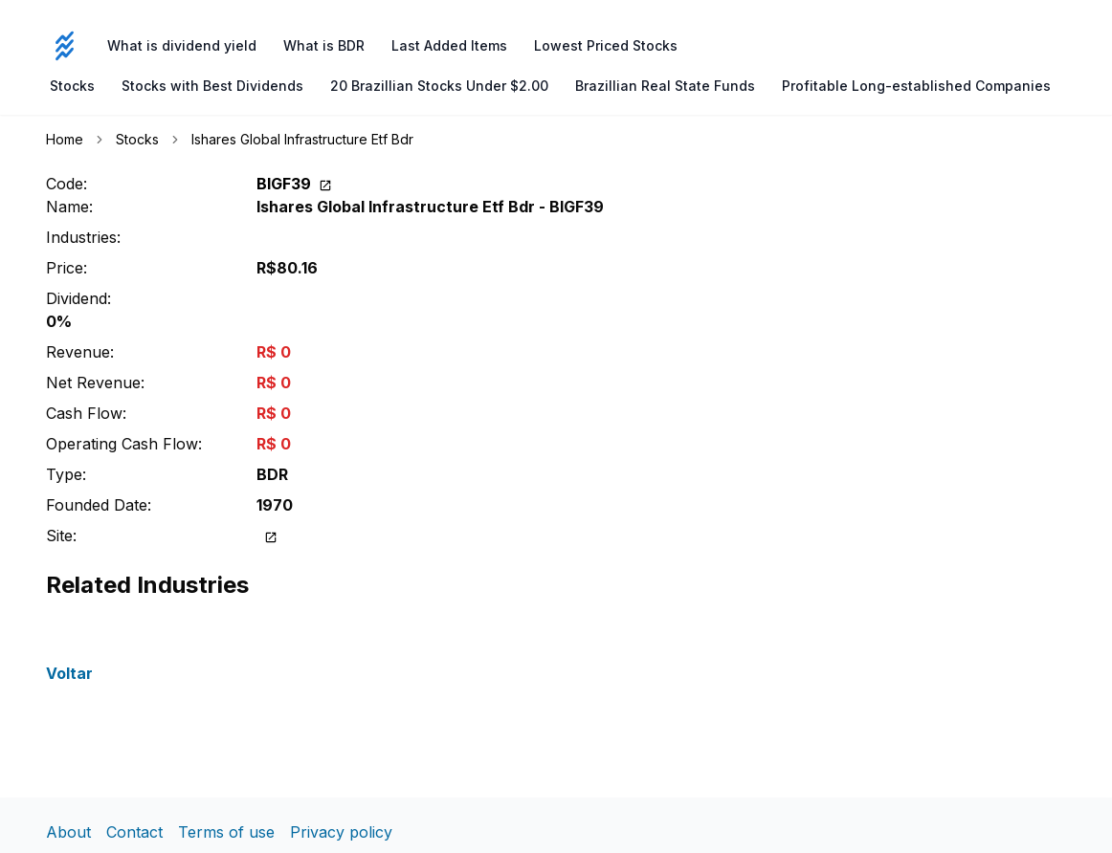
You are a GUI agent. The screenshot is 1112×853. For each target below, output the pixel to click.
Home (64, 139)
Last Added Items (449, 45)
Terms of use (226, 832)
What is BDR (324, 45)
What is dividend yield (181, 45)
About (68, 832)
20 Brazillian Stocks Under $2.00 (439, 85)
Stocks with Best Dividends (212, 85)
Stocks (72, 85)
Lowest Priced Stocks (606, 45)
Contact (134, 832)
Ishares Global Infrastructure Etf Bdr (302, 139)
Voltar (69, 673)
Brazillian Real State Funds (665, 85)
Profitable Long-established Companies (916, 85)
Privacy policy (341, 832)
